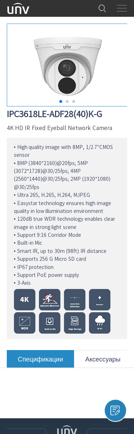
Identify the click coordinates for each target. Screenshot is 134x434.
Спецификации (40, 362)
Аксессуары (102, 362)
